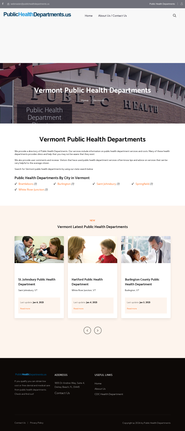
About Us (100, 388)
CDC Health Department (109, 394)
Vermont (98, 100)
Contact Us (62, 393)
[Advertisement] (93, 43)
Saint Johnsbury (106, 183)
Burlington (64, 183)
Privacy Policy (36, 422)
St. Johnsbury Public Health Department (36, 282)
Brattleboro (26, 183)
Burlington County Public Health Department (142, 282)
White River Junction (31, 189)
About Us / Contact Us (112, 15)
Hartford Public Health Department (87, 282)
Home (89, 15)
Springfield (142, 183)
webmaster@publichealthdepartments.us (28, 4)
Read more (25, 308)
